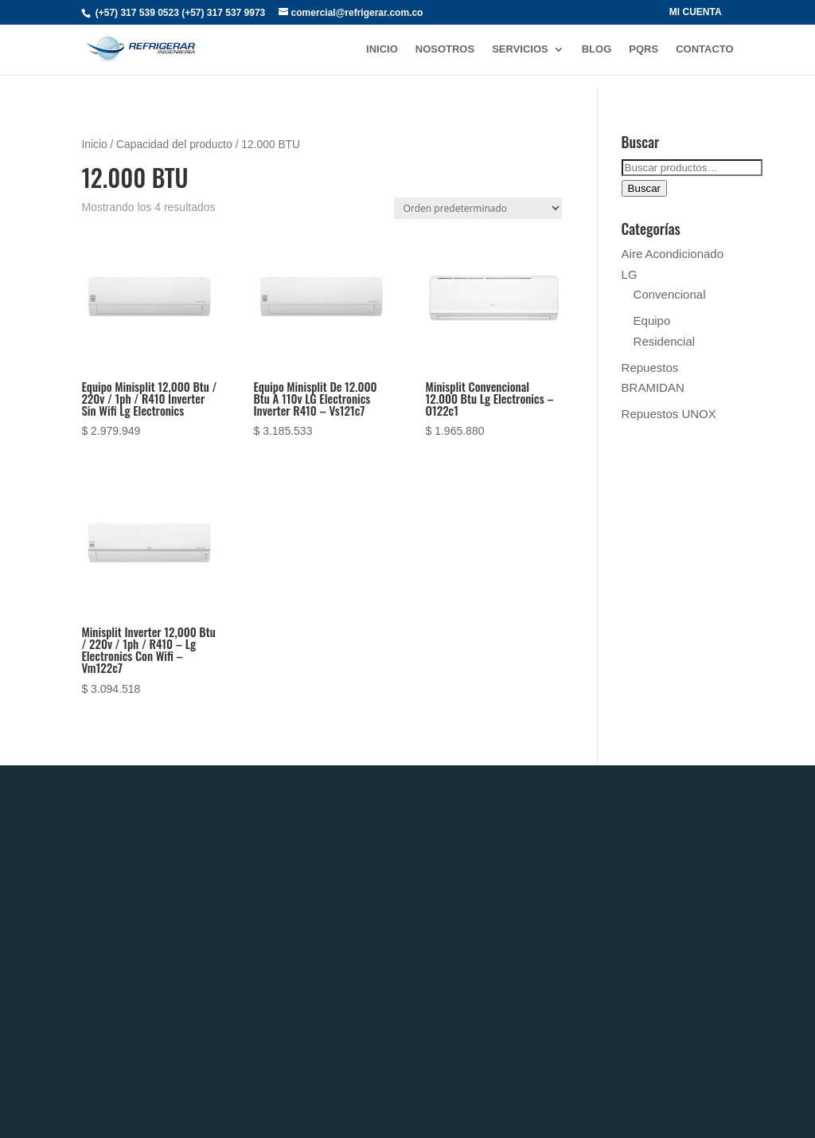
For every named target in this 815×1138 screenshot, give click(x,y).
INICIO (382, 49)
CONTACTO (704, 49)
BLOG (597, 49)
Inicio (94, 145)
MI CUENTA (695, 12)
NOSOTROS (444, 49)
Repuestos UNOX (669, 413)
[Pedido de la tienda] (478, 208)
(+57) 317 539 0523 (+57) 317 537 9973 (181, 12)
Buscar (644, 188)
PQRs (643, 49)
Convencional (670, 294)
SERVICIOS (520, 49)
